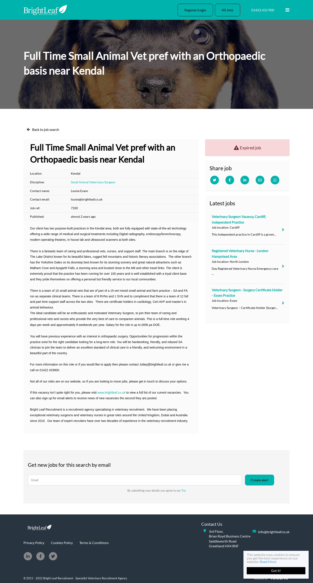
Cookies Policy (62, 543)
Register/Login (195, 10)
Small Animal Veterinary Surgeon (93, 182)
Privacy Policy (33, 543)
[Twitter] (214, 180)
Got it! (276, 570)
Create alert (259, 480)
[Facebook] (229, 180)
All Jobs (227, 10)
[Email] (260, 180)
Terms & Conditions (94, 543)
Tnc (183, 490)
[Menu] (287, 10)
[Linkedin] (244, 180)
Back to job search (45, 129)
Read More (268, 561)
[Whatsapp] (275, 180)
